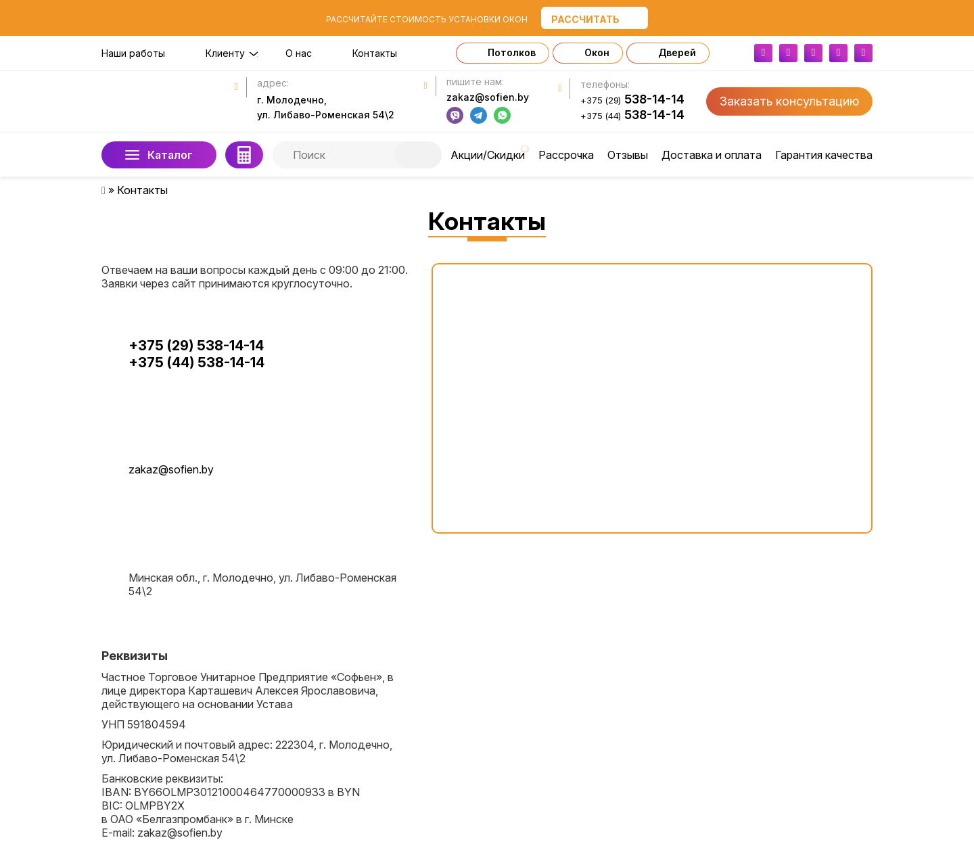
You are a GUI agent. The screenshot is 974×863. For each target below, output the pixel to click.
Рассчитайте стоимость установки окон (427, 19)
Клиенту (225, 53)
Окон (596, 52)
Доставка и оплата (712, 155)
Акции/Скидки (487, 155)
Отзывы (627, 155)
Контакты (374, 53)
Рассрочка (566, 155)
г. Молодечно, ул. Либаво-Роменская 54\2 (325, 107)
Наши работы (133, 53)
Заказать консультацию (789, 101)
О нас (298, 53)
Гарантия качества (824, 155)
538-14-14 (632, 99)
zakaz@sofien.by (487, 97)
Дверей (677, 52)
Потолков (512, 52)
